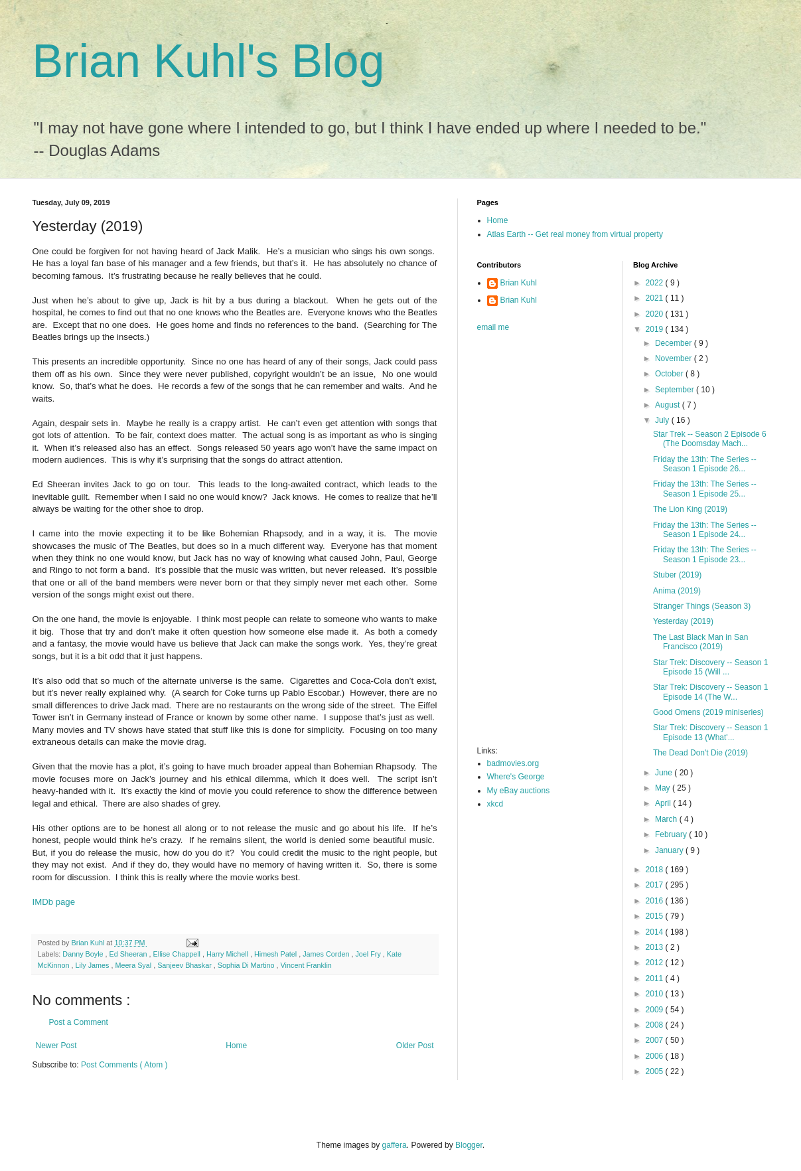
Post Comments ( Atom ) (124, 1064)
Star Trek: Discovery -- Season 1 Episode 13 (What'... (710, 732)
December (674, 343)
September (675, 389)
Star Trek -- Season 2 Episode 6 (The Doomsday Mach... (709, 438)
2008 (656, 1025)
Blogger (468, 1145)
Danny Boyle (83, 954)
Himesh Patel (276, 954)
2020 (656, 314)
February (672, 834)
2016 (656, 900)
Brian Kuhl (518, 282)
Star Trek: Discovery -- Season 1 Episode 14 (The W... (710, 691)
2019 (656, 329)
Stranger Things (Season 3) (702, 606)
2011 (656, 978)
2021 (656, 298)
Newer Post (56, 1045)
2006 (656, 1056)
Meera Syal (134, 965)
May (663, 788)
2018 (656, 869)
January (670, 850)
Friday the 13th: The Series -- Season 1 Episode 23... (705, 554)
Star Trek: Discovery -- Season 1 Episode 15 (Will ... (710, 667)
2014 (656, 932)
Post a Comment (78, 1022)
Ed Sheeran (129, 954)
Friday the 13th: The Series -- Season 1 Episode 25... (705, 488)
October (670, 373)
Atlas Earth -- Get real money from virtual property (575, 234)
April (664, 803)
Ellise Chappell (177, 954)
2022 (656, 282)
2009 (656, 1009)
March (667, 819)
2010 (656, 993)
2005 (656, 1071)
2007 (656, 1040)
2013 (656, 947)
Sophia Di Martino (247, 965)
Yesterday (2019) (683, 621)
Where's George (516, 776)
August (668, 405)
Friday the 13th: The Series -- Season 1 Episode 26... (705, 464)
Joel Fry (368, 954)
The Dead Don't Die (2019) (700, 752)
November (674, 358)
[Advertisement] (530, 543)
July (663, 420)
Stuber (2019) (677, 575)
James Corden (327, 954)
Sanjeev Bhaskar (185, 965)
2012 (656, 962)
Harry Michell (228, 954)
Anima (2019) (677, 590)
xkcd (495, 804)
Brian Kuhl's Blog (209, 61)
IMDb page (54, 902)
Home (236, 1045)
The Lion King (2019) (690, 509)
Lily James (93, 965)
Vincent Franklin (306, 965)
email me (493, 327)
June (664, 772)
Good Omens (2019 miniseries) (708, 712)
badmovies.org (513, 763)
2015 (656, 916)
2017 (656, 885)
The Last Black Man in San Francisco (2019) (700, 642)
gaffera (394, 1145)
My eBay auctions (518, 790)
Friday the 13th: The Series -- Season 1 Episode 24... (705, 529)
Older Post (415, 1045)
